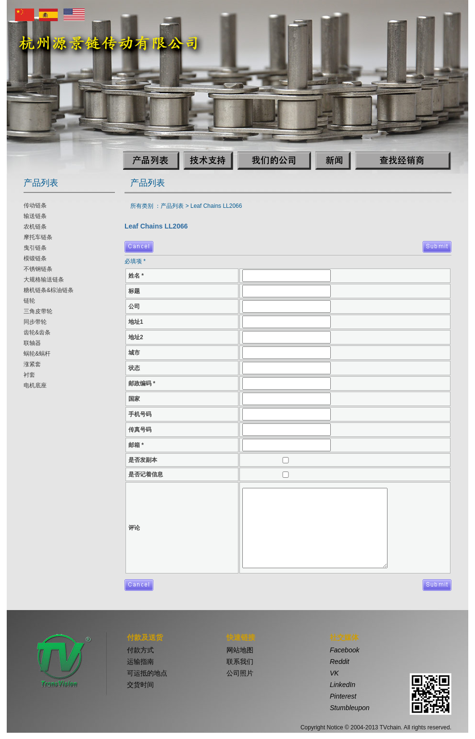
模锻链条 (35, 258)
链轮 (29, 300)
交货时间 (140, 684)
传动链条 (35, 205)
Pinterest (343, 696)
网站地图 (239, 650)
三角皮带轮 (38, 311)
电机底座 (35, 385)
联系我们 (239, 661)
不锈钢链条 (38, 269)
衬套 (29, 374)
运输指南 (140, 661)
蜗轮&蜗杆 (37, 353)
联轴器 (32, 343)
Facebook (344, 650)
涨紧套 (32, 364)
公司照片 (239, 673)
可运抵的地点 (147, 673)
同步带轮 (35, 322)
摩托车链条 (38, 237)
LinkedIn (342, 684)
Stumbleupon (350, 708)
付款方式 (140, 650)
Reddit (339, 661)
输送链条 (35, 216)
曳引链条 (35, 247)
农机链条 (35, 226)
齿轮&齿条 (37, 332)
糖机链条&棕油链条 (49, 290)
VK (334, 673)
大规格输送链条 (44, 279)
